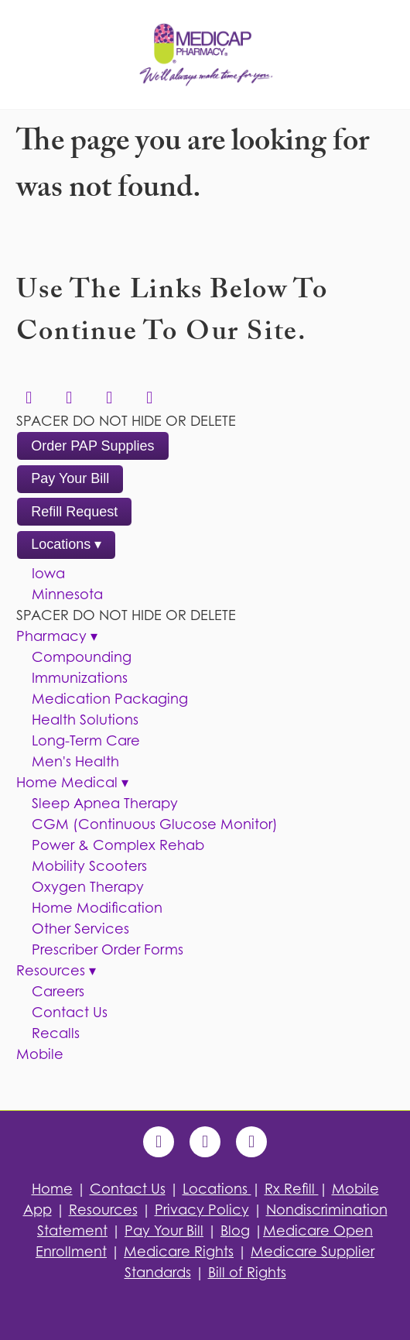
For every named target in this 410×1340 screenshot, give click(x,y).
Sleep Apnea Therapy (105, 803)
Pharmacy (56, 636)
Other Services (80, 928)
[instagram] (149, 398)
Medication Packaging (110, 699)
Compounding (82, 657)
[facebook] (68, 398)
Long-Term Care (86, 740)
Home (52, 1189)
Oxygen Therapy (88, 887)
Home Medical (72, 782)
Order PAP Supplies (92, 446)
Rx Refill (292, 1189)
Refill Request (74, 511)
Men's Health (75, 761)
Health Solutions (85, 719)
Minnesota (67, 594)
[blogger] (251, 1141)
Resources (56, 970)
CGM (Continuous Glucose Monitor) (155, 824)
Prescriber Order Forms (107, 949)
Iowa (48, 573)
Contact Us (70, 1012)
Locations (66, 544)
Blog (235, 1230)
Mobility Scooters (89, 866)
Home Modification (97, 908)
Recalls (56, 1033)
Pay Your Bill (70, 478)
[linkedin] (28, 398)
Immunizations (80, 678)
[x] (109, 398)
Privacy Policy (202, 1209)
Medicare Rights (179, 1251)
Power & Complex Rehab (118, 845)
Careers (58, 991)
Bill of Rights (247, 1272)
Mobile (39, 1054)
